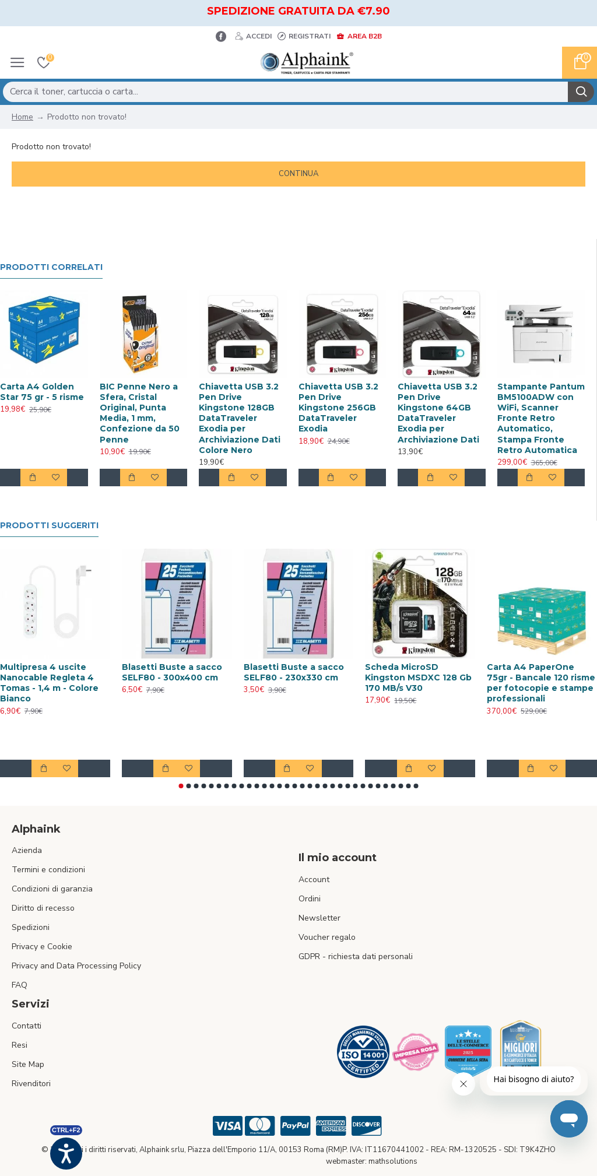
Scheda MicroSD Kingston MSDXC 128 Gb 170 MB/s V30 (418, 677)
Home (22, 116)
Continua (298, 173)
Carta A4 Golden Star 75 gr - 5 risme (42, 391)
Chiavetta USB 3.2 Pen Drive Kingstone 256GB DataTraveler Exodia (338, 407)
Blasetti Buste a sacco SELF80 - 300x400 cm (172, 672)
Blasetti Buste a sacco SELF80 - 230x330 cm (294, 672)
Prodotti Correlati (51, 267)
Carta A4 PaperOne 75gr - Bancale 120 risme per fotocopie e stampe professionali (541, 683)
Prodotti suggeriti (49, 526)
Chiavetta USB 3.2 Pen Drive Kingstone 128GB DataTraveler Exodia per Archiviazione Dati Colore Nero (239, 418)
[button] (181, 786)
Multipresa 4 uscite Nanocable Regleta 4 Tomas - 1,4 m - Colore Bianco (49, 683)
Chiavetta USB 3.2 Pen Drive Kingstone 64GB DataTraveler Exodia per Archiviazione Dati (438, 413)
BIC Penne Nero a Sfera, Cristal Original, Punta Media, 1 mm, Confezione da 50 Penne (140, 413)
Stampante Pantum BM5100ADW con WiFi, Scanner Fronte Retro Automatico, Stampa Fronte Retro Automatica (541, 418)
